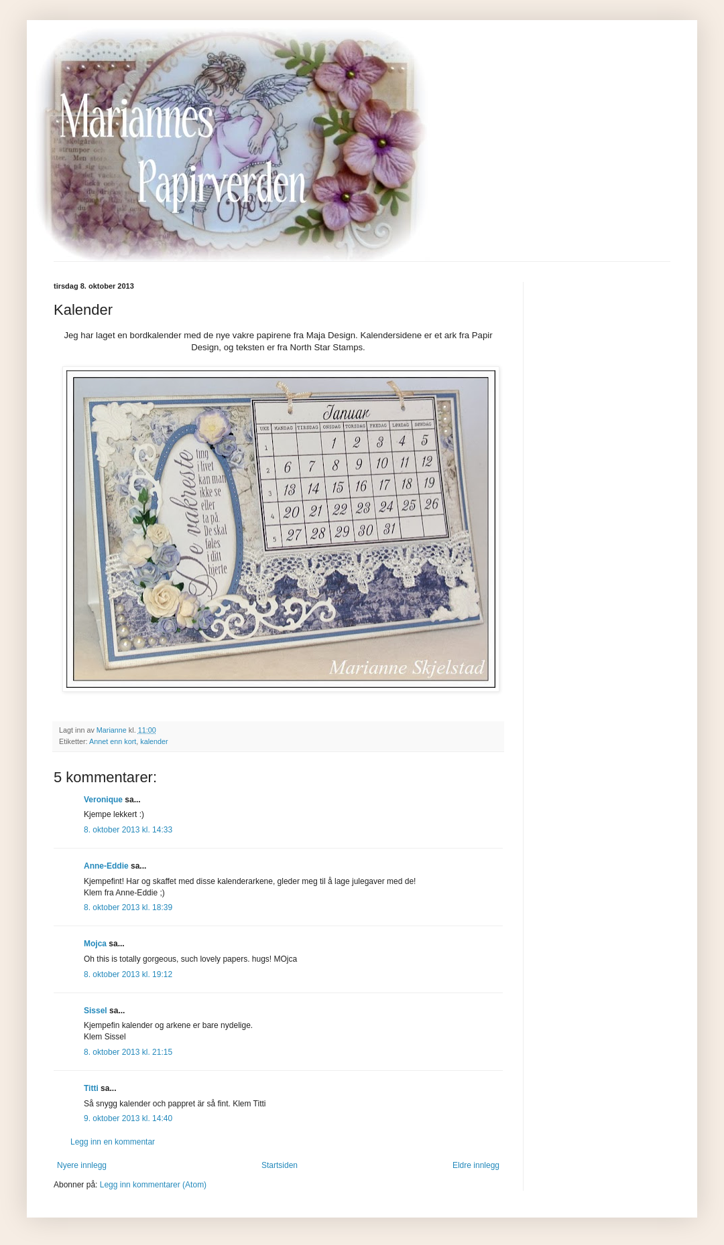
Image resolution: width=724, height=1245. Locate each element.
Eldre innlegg (475, 1165)
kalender (154, 741)
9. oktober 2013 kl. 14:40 (128, 1118)
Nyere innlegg (82, 1165)
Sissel (95, 1010)
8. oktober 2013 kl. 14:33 (128, 829)
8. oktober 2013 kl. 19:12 (128, 974)
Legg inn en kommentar (112, 1142)
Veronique (103, 799)
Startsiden (279, 1165)
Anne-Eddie (106, 866)
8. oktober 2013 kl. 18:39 (128, 907)
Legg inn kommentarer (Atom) (153, 1184)
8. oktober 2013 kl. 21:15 (128, 1052)
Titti (91, 1088)
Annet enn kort (112, 741)
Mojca (95, 943)
